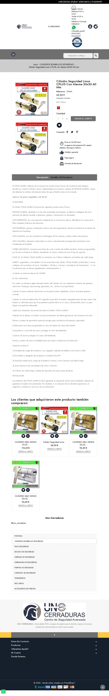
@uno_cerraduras (18, 523)
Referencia (60, 91)
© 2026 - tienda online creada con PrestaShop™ (54, 682)
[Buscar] (78, 55)
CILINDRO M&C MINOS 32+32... (83, 443)
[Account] (90, 26)
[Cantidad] (62, 118)
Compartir (67, 132)
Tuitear (72, 132)
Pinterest (77, 132)
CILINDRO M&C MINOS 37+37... (25, 443)
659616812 (54, 26)
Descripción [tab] (42, 177)
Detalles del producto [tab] (61, 177)
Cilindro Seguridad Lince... (54, 442)
